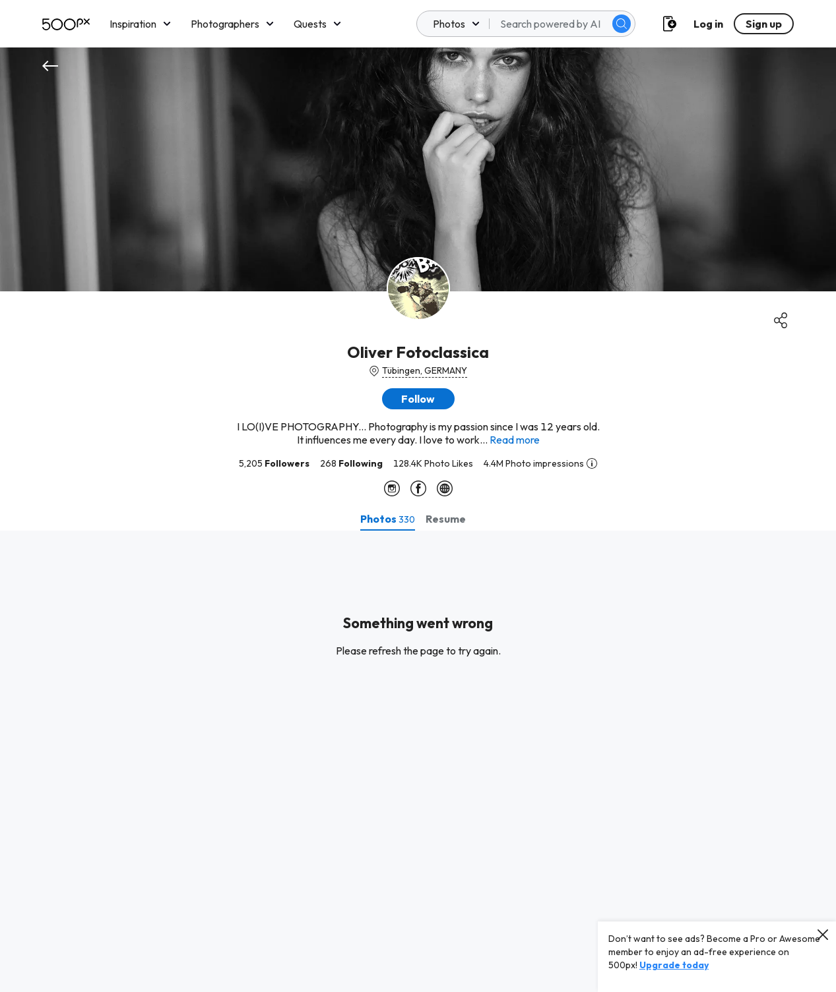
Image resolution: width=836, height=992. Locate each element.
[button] (418, 398)
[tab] (387, 519)
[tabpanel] (418, 761)
